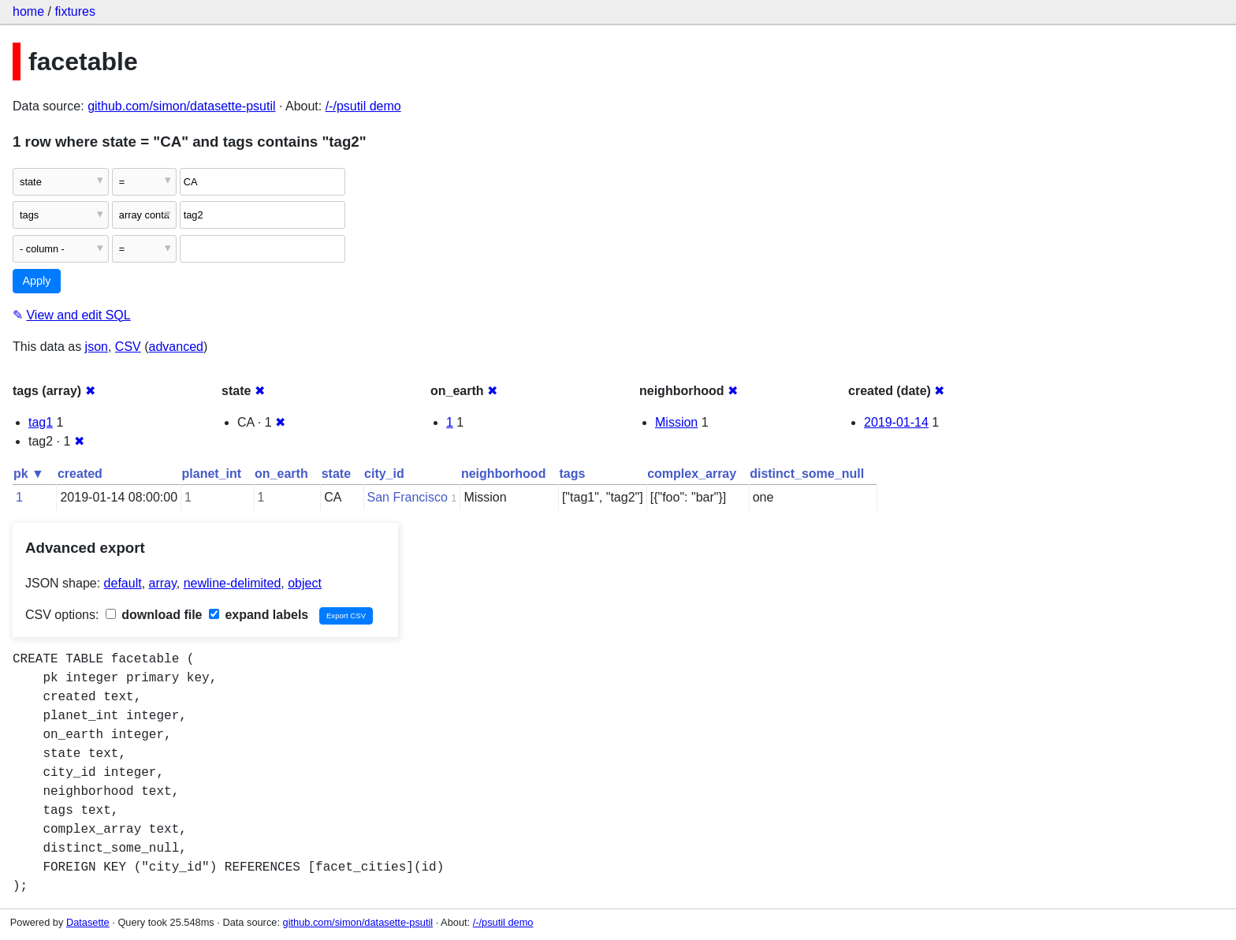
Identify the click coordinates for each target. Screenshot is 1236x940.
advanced (176, 346)
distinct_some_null (807, 473)
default (123, 583)
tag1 (40, 422)
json (96, 346)
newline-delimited (232, 583)
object (305, 583)
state (336, 473)
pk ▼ (28, 473)
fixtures (74, 11)
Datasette (88, 922)
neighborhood (503, 473)
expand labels (258, 614)
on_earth (281, 473)
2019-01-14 (896, 422)
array (163, 583)
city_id (384, 473)
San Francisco (407, 497)
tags (572, 473)
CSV (128, 346)
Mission (676, 422)
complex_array (691, 473)
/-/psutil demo (363, 106)
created (80, 473)
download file (154, 614)
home (28, 11)
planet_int (212, 473)
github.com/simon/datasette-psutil (181, 106)
